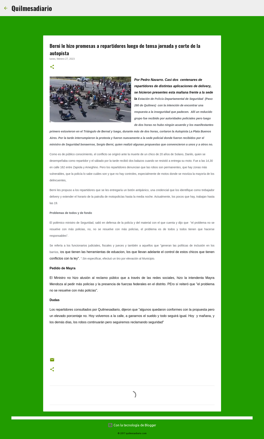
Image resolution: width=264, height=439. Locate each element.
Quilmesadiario (31, 8)
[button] (52, 67)
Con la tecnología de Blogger (132, 425)
